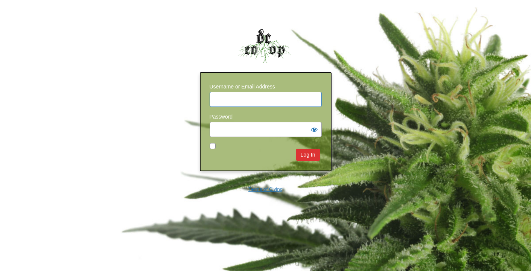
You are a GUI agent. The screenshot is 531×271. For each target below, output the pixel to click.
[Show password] (314, 129)
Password (221, 117)
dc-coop (266, 45)
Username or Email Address (242, 87)
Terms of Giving (265, 189)
